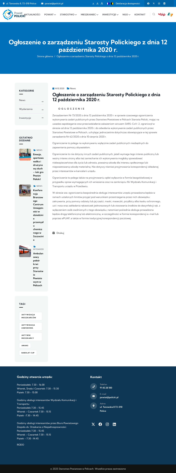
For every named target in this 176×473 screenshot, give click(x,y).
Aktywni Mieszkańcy (28, 336)
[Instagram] (107, 424)
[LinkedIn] (114, 424)
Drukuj (58, 232)
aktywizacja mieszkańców (29, 316)
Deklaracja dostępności (128, 3)
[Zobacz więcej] (25, 155)
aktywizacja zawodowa (28, 326)
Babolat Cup (28, 353)
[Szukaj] (154, 14)
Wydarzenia (26, 109)
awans (25, 346)
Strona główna (45, 56)
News (73, 88)
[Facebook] (100, 424)
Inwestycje (25, 117)
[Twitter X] (93, 424)
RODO (20, 444)
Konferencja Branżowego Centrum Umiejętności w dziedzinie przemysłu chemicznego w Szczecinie (38, 215)
